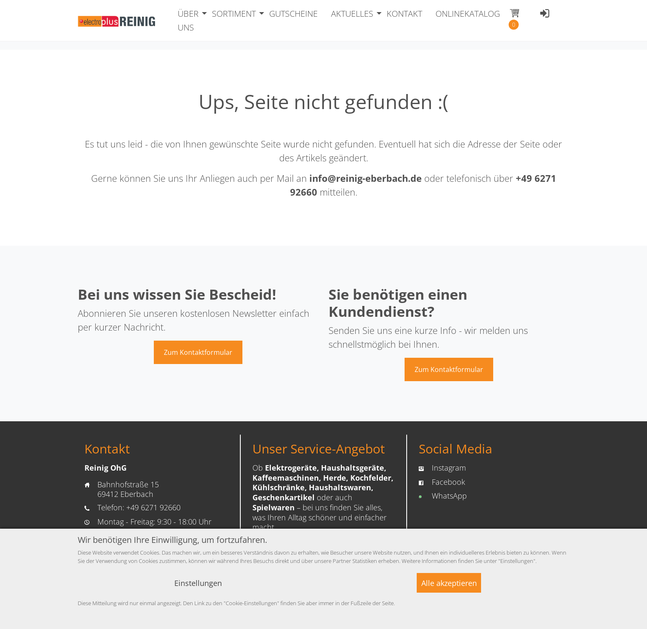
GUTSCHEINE (293, 13)
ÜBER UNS (188, 20)
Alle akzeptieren (449, 583)
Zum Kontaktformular (198, 352)
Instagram (449, 468)
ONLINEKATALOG (468, 13)
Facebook (448, 482)
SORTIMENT (234, 13)
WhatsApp (449, 496)
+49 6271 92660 (153, 507)
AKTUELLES (352, 13)
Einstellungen (198, 583)
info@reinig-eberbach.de (365, 178)
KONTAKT (404, 13)
